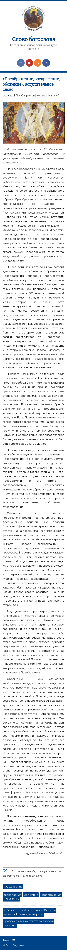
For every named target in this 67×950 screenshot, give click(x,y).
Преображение (51, 894)
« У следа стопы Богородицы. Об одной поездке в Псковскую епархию (29, 912)
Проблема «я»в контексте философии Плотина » (28, 923)
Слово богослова (33, 39)
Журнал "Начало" (48, 95)
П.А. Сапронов (25, 95)
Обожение (31, 894)
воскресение (12, 894)
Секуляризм (11, 899)
